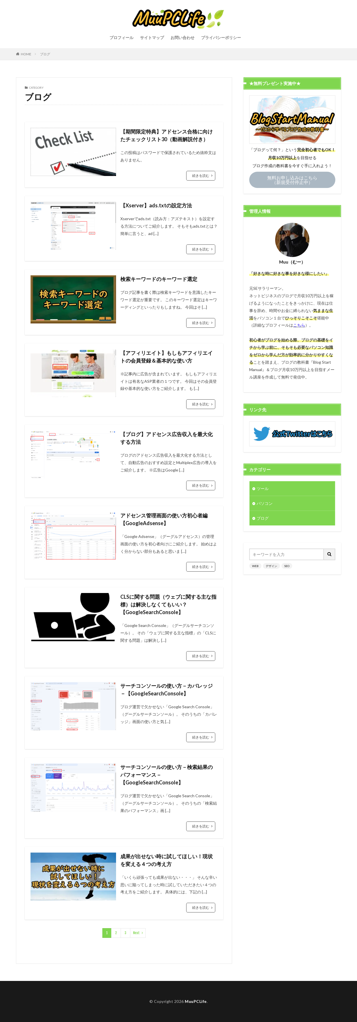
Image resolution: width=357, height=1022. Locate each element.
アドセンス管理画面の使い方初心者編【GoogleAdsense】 (164, 519)
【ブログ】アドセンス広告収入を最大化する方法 (166, 438)
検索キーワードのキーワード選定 (158, 279)
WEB (255, 566)
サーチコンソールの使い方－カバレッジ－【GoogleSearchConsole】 (166, 690)
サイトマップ (152, 37)
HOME (26, 54)
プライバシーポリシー (221, 37)
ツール (263, 488)
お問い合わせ (182, 37)
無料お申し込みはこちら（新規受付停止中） (292, 180)
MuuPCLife (196, 1001)
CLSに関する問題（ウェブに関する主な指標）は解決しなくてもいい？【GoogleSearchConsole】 (168, 604)
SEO (286, 566)
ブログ (45, 54)
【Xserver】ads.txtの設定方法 (156, 205)
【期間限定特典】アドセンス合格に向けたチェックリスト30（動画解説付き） (166, 135)
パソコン (265, 503)
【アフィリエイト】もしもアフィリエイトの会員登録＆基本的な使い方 (166, 357)
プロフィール (121, 37)
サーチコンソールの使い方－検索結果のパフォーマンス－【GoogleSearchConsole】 (166, 775)
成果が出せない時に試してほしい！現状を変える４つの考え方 (166, 860)
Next (136, 933)
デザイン (271, 566)
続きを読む (200, 175)
